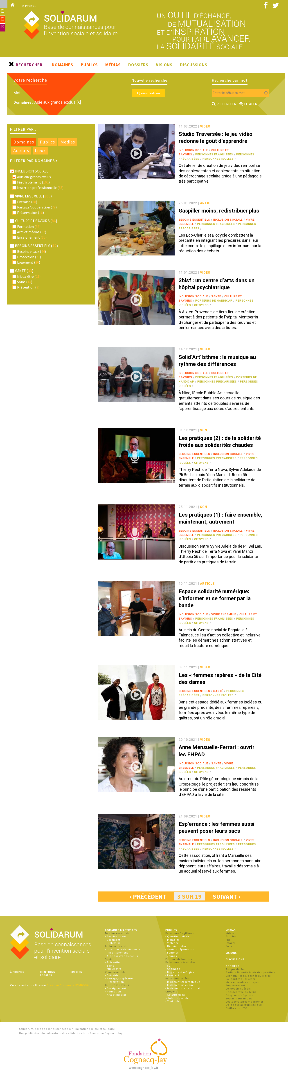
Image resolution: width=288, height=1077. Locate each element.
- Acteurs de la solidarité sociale (177, 996)
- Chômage (172, 968)
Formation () (28, 226)
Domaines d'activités (121, 930)
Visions (164, 64)
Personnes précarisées (217, 381)
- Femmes (172, 952)
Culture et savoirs (117, 985)
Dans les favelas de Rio (241, 992)
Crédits (76, 972)
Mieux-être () (28, 276)
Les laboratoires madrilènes (244, 1001)
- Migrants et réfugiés (179, 972)
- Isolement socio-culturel (182, 988)
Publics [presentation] (47, 142)
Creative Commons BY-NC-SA (68, 985)
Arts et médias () (31, 232)
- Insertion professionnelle (122, 949)
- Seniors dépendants (179, 949)
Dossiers (138, 64)
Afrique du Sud (236, 969)
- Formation (113, 991)
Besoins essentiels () (36, 245)
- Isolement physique (179, 985)
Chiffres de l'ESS (236, 1008)
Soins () (24, 282)
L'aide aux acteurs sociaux (244, 1004)
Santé (216, 296)
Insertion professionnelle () (40, 187)
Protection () (29, 257)
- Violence (172, 943)
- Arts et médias (115, 994)
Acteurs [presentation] (21, 150)
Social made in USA (239, 998)
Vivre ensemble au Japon (242, 982)
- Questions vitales (178, 936)
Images (231, 943)
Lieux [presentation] (40, 150)
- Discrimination (176, 946)
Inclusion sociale (193, 150)
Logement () (28, 262)
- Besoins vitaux (115, 936)
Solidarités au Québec (241, 979)
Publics (89, 64)
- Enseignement (115, 988)
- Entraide (112, 975)
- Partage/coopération (120, 978)
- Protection (113, 943)
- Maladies (172, 939)
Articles (231, 936)
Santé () (24, 270)
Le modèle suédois (238, 988)
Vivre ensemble (223, 614)
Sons (229, 946)
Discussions (193, 64)
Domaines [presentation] (23, 142)
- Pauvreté (172, 975)
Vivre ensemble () (33, 196)
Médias (113, 64)
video (205, 126)
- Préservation (114, 981)
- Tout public (173, 1001)
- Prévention (113, 962)
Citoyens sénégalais (239, 995)
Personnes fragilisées (214, 154)
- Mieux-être (113, 968)
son (203, 430)
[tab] (23, 142)
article (207, 203)
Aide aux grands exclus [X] (57, 102)
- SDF (168, 965)
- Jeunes (171, 956)
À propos (29, 5)
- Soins (109, 965)
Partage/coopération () (37, 207)
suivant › (226, 896)
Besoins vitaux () (31, 251)
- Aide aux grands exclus (121, 956)
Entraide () (27, 201)
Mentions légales (47, 973)
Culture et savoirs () (36, 220)
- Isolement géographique (182, 981)
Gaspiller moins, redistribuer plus (219, 211)
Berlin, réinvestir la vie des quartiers (250, 972)
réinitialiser (148, 93)
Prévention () (28, 287)
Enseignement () (32, 237)
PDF (228, 939)
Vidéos (230, 933)
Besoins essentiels (194, 219)
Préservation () (30, 212)
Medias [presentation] (68, 142)
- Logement (112, 939)
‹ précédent (148, 896)
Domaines (62, 64)
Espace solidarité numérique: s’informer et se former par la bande (215, 598)
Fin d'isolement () (33, 182)
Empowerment (235, 985)
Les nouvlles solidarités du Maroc (248, 975)
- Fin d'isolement (116, 952)
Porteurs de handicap (213, 300)
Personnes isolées (218, 158)
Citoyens (201, 305)
